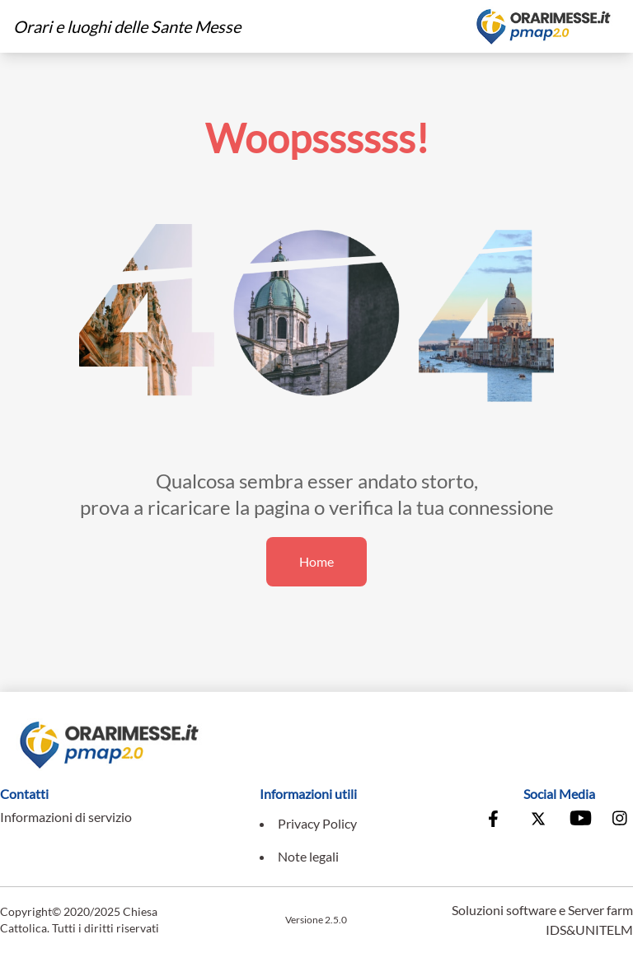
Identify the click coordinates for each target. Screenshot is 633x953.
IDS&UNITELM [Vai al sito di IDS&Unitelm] (589, 929)
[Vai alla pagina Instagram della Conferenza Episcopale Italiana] (620, 820)
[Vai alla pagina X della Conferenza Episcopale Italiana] (538, 820)
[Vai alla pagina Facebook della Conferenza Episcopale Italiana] (497, 820)
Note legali (308, 856)
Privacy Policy (317, 823)
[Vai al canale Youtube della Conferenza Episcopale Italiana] (579, 820)
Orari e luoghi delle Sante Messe (127, 26)
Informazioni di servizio (66, 817)
